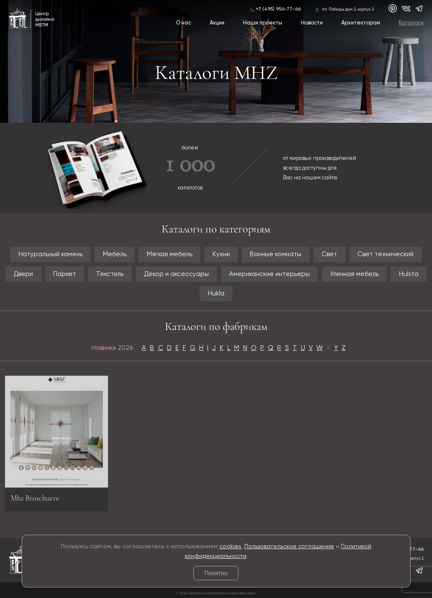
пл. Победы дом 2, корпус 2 (348, 9)
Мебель (115, 254)
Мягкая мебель (169, 254)
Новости (312, 23)
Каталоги (411, 23)
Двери (23, 274)
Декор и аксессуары (176, 274)
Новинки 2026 (112, 348)
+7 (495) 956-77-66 (278, 9)
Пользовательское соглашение (289, 546)
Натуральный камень (51, 254)
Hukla (216, 293)
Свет (329, 254)
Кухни (221, 254)
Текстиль (110, 274)
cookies (230, 546)
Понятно (215, 573)
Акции (217, 23)
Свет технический (385, 254)
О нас (183, 23)
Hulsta (408, 274)
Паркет (64, 274)
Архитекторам (360, 23)
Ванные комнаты (275, 254)
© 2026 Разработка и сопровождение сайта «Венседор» (216, 593)
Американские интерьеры (269, 274)
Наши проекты (262, 23)
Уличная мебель (354, 274)
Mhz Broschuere (35, 501)
